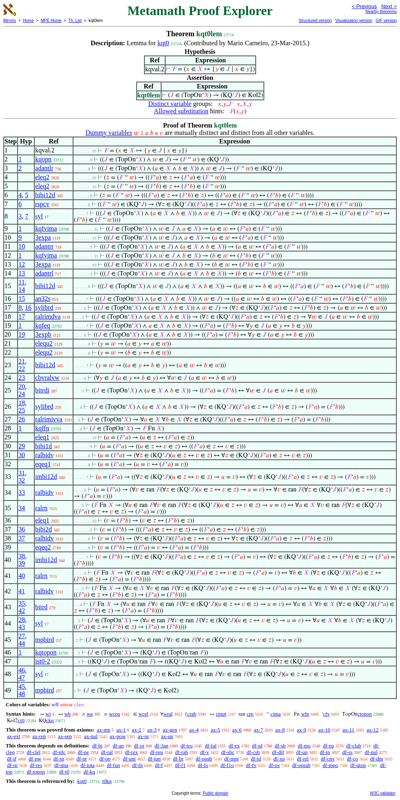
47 (21, 677)
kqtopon (45, 652)
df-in (325, 752)
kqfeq (42, 325)
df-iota (87, 765)
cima (275, 714)
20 (21, 386)
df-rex (131, 752)
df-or (139, 746)
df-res (36, 765)
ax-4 (194, 730)
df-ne (83, 752)
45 (21, 686)
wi (48, 714)
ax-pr (143, 736)
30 (21, 455)
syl (39, 216)
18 (21, 402)
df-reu (156, 752)
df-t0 (64, 772)
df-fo (203, 765)
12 (21, 264)
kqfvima (46, 228)
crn (250, 714)
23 (21, 377)
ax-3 (152, 730)
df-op (104, 759)
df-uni (129, 759)
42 (21, 610)
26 (21, 419)
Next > (389, 6)
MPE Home (51, 20)
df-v (204, 752)
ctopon (365, 714)
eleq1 (42, 437)
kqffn (42, 428)
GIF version (386, 20)
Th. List (75, 20)
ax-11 (348, 730)
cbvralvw (47, 377)
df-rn (12, 765)
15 (21, 298)
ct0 (21, 720)
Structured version (314, 20)
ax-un (167, 736)
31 (21, 472)
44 (21, 643)
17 (21, 316)
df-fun (113, 765)
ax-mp (103, 730)
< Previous (364, 6)
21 (21, 361)
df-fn (137, 765)
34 (21, 508)
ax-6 (237, 730)
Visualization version (353, 20)
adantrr (44, 246)
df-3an (161, 746)
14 (21, 289)
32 (21, 480)
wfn (305, 714)
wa (89, 714)
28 (21, 619)
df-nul (371, 752)
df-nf (257, 746)
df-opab (204, 759)
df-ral (107, 752)
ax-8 (280, 730)
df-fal (211, 746)
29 (21, 446)
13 (21, 273)
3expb (43, 334)
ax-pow (118, 736)
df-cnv (328, 759)
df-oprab (301, 765)
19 (21, 334)
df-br (178, 759)
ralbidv (44, 455)
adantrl (44, 273)
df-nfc (59, 752)
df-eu (328, 746)
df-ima (61, 765)
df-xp (279, 759)
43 (21, 627)
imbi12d (46, 476)
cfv (326, 714)
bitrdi (42, 390)
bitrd (41, 607)
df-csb (253, 752)
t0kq (107, 781)
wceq (114, 714)
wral (167, 714)
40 (21, 575)
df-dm (376, 759)
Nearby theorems (381, 11)
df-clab (353, 746)
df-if (11, 759)
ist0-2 (42, 661)
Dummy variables (109, 132)
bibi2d (43, 529)
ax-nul (90, 736)
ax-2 (136, 730)
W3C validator (383, 793)
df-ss (347, 752)
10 (21, 246)
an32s (42, 298)
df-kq (89, 772)
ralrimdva (47, 316)
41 (21, 591)
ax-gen (170, 730)
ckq (50, 720)
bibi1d (43, 446)
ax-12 (373, 730)
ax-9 (301, 730)
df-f (159, 765)
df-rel (303, 759)
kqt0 (163, 43)
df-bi (97, 746)
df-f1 (180, 765)
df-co (352, 759)
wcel (143, 714)
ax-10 (324, 730)
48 (21, 693)
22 (21, 368)
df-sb (280, 746)
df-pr (81, 759)
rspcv (42, 204)
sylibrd (44, 307)
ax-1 (121, 730)
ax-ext (13, 736)
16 (28, 307)
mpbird (44, 639)
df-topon (36, 772)
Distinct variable (169, 103)
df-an (118, 746)
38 (21, 556)
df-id (256, 759)
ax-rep (39, 736)
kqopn (43, 159)
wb (67, 714)
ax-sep (65, 736)
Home (28, 20)
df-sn (58, 759)
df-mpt (231, 759)
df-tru (187, 746)
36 (21, 529)
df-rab (181, 752)
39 (21, 563)
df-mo (304, 746)
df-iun (154, 759)
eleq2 (42, 177)
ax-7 (258, 730)
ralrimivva (48, 419)
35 (21, 603)
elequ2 (44, 343)
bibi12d (45, 195)
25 (21, 410)
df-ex (234, 746)
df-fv (251, 765)
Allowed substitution (181, 111)
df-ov (274, 765)
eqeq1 (43, 464)
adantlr (44, 168)
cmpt (221, 714)
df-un (301, 752)
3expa (43, 237)
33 (21, 492)
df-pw (35, 759)
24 (21, 393)
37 (21, 538)
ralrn (41, 508)
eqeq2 (43, 547)
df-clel (33, 752)
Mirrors (9, 20)
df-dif (278, 752)
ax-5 (215, 730)
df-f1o (227, 765)
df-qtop (358, 765)
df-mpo (330, 765)
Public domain (215, 793)
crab (191, 714)
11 (21, 282)
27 (21, 636)
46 (21, 670)
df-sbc (227, 752)
